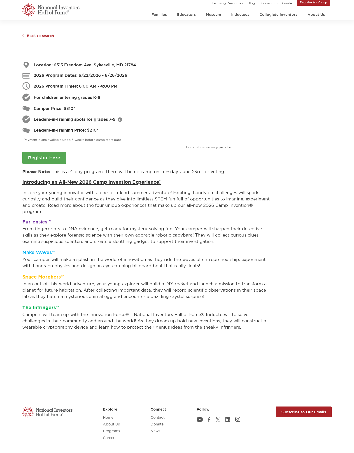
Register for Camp (313, 2)
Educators (186, 14)
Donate (157, 424)
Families (159, 14)
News (156, 431)
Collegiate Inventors (278, 14)
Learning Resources (227, 3)
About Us (316, 14)
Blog (251, 3)
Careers (109, 438)
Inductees (240, 14)
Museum (213, 14)
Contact (158, 417)
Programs (111, 431)
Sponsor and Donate (276, 3)
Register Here (44, 157)
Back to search (40, 36)
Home (108, 417)
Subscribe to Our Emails (303, 412)
